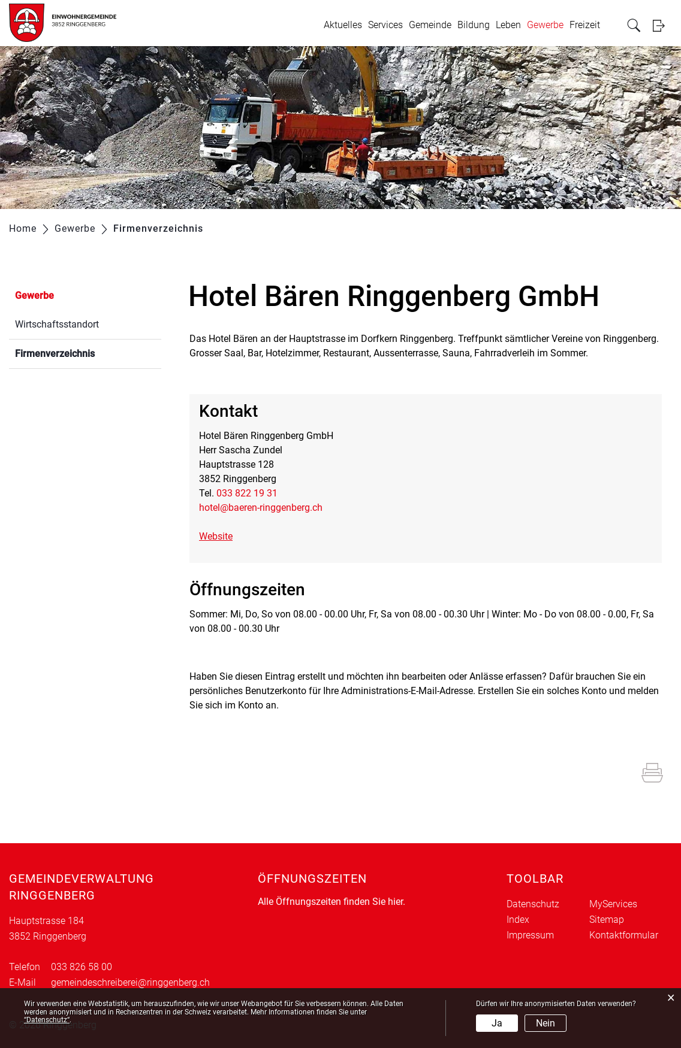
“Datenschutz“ (47, 1020)
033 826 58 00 (81, 967)
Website (222, 536)
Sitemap (606, 919)
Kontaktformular (623, 935)
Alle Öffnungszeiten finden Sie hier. (331, 901)
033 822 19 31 (247, 493)
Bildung (473, 25)
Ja (497, 1023)
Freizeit (584, 25)
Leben (508, 25)
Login (662, 25)
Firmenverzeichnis (83, 352)
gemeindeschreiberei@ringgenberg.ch (130, 982)
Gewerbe (545, 25)
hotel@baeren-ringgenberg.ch (261, 507)
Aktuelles (343, 25)
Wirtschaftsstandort (57, 324)
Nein (545, 1023)
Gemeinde (430, 25)
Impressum (530, 935)
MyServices (613, 904)
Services (385, 25)
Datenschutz (533, 904)
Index (518, 919)
